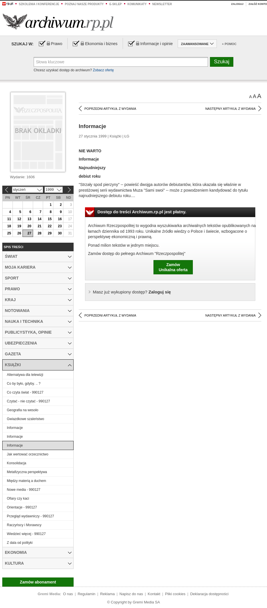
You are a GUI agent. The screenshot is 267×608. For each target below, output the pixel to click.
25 (9, 233)
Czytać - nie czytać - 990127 (28, 401)
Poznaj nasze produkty (84, 4)
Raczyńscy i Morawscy (24, 525)
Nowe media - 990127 (23, 490)
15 (49, 219)
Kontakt (154, 594)
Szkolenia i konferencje (39, 4)
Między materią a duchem (26, 481)
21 (39, 226)
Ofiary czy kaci (18, 498)
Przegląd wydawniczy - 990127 (30, 516)
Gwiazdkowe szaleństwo (25, 419)
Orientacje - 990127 (22, 507)
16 (60, 219)
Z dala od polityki (20, 543)
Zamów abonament (38, 582)
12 (19, 219)
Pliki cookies (175, 594)
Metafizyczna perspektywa (27, 472)
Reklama (107, 594)
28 (39, 233)
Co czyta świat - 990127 (25, 392)
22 (49, 226)
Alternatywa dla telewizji (25, 375)
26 (19, 233)
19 (19, 226)
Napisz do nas (131, 594)
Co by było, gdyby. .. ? (24, 384)
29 (49, 233)
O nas (68, 594)
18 (9, 226)
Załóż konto (257, 4)
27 (29, 233)
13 (29, 219)
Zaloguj (237, 4)
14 (39, 219)
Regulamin (86, 594)
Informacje (15, 428)
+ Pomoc (229, 44)
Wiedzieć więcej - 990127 (26, 534)
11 (9, 219)
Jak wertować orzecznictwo (27, 454)
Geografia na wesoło (22, 410)
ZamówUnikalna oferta (173, 267)
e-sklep (115, 4)
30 (60, 233)
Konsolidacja (16, 463)
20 (29, 226)
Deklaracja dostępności (209, 594)
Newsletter (162, 4)
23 (60, 226)
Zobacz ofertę (103, 70)
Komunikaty (137, 4)
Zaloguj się (132, 291)
